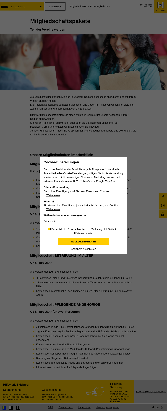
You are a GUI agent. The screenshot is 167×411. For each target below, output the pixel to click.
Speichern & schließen (83, 249)
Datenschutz (50, 221)
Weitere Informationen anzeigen (63, 215)
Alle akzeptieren (83, 241)
